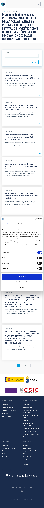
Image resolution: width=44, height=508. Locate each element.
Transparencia (27, 408)
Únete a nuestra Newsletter (22, 475)
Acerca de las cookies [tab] (35, 223)
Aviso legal (5, 451)
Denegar (22, 287)
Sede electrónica (28, 457)
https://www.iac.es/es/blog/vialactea (22, 491)
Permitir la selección (22, 282)
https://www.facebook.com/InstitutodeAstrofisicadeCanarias (16, 487)
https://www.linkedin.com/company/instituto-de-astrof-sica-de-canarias (24, 487)
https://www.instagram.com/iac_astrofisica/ (20, 487)
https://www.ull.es (11, 390)
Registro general (7, 416)
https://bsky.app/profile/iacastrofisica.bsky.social (31, 487)
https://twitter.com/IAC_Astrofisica (13, 487)
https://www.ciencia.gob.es (14, 379)
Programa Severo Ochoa (31, 434)
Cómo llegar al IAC (8, 408)
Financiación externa (29, 431)
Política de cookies (8, 454)
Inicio (3, 11)
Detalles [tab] (20, 223)
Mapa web (5, 445)
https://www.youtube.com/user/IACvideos (27, 487)
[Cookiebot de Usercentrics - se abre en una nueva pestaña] (34, 219)
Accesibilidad (6, 457)
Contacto (5, 405)
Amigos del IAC (28, 437)
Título (7, 52)
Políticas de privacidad (9, 448)
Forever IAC (26, 420)
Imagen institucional (29, 451)
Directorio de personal (9, 410)
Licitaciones (27, 448)
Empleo (25, 445)
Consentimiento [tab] (7, 223)
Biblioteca (5, 413)
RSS (24, 454)
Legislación (26, 405)
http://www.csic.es (29, 390)
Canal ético (26, 460)
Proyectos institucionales (31, 428)
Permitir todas (22, 276)
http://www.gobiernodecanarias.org (31, 379)
